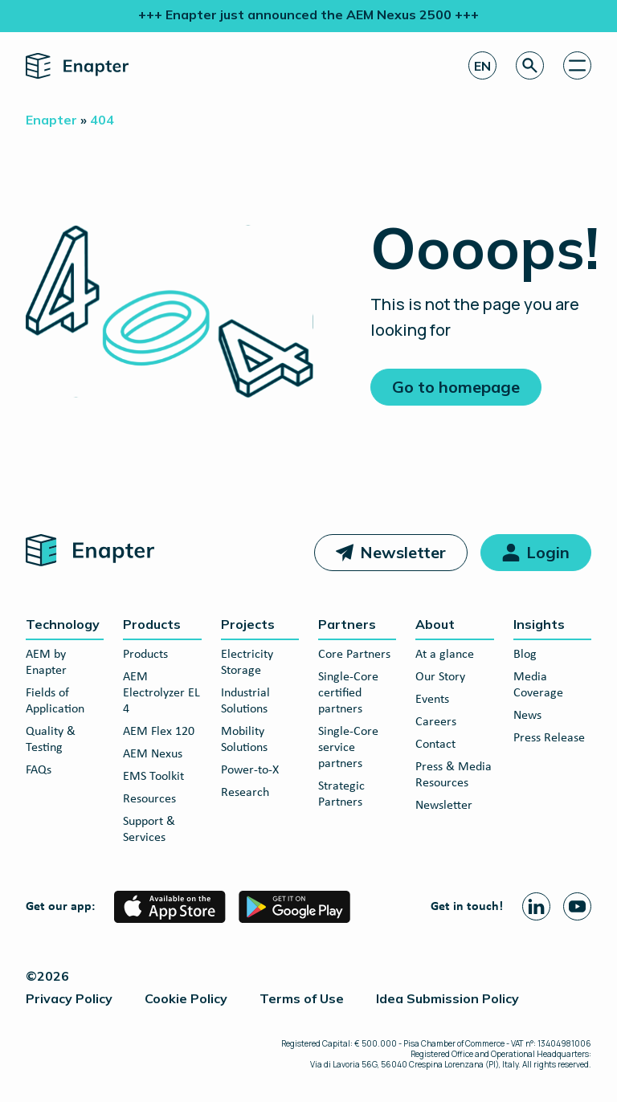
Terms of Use (301, 998)
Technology (63, 624)
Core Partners (354, 654)
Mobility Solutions (244, 739)
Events (432, 699)
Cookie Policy (186, 998)
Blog (525, 654)
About (435, 624)
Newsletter (403, 552)
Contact (435, 744)
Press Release (549, 738)
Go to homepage (456, 387)
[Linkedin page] (536, 906)
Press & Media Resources (453, 775)
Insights (539, 624)
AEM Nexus (152, 754)
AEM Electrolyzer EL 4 (161, 693)
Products (152, 624)
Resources (149, 799)
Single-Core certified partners (348, 693)
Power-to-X (250, 770)
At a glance (444, 654)
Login (548, 552)
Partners (347, 624)
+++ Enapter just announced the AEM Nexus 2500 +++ (308, 14)
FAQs (38, 770)
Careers (435, 722)
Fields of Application (55, 701)
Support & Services (149, 829)
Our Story (440, 677)
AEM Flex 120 (158, 731)
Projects (248, 624)
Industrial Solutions (245, 701)
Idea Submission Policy (447, 998)
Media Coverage (538, 685)
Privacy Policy (69, 998)
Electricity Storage (247, 662)
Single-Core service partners (348, 747)
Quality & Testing (51, 739)
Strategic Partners (341, 794)
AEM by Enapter (46, 662)
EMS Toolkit (153, 776)
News (527, 715)
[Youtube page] (577, 906)
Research (245, 792)
